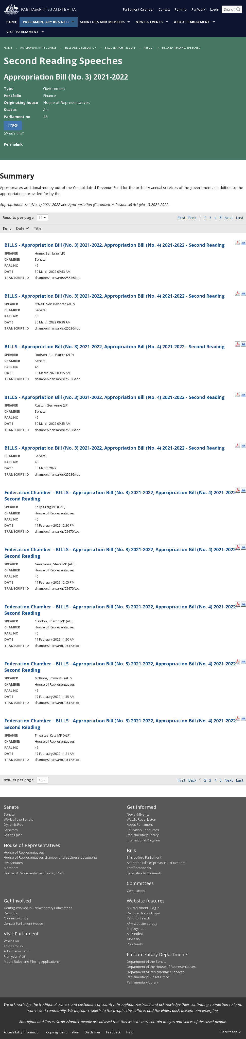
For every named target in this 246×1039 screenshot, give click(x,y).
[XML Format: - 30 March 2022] (243, 445)
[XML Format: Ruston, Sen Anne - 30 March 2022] (243, 394)
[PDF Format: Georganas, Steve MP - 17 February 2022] (237, 546)
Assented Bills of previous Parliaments (156, 862)
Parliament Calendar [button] (138, 9)
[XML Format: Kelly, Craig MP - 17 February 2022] (243, 489)
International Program (143, 840)
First (181, 217)
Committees (136, 890)
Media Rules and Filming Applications (32, 961)
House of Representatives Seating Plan (33, 873)
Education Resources (143, 830)
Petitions (10, 913)
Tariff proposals (139, 867)
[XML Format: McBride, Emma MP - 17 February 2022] (243, 661)
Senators (11, 830)
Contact (164, 9)
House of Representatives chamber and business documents (51, 857)
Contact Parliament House (23, 923)
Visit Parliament (22, 32)
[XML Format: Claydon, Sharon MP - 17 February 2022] (243, 604)
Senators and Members (102, 22)
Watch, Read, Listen (141, 819)
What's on (11, 941)
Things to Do (13, 946)
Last (239, 217)
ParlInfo (181, 9)
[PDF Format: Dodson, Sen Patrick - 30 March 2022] (237, 343)
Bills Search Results (120, 47)
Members (11, 867)
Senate (9, 814)
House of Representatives (24, 852)
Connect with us (16, 918)
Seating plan (13, 835)
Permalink (13, 144)
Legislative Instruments (144, 873)
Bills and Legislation (80, 47)
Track (12, 125)
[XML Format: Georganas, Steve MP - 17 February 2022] (243, 546)
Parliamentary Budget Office (148, 977)
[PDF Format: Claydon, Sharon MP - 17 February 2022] (237, 604)
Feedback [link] (113, 1032)
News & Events (149, 22)
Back (192, 217)
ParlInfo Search (138, 918)
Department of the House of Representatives (161, 966)
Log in (214, 9)
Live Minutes (13, 862)
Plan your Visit (14, 956)
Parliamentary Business (46, 22)
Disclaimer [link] (92, 1032)
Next (228, 217)
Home (11, 22)
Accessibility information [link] (22, 1032)
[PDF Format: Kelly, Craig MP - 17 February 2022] (237, 489)
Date (22, 228)
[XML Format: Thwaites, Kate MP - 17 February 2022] (243, 718)
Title (38, 228)
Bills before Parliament (144, 857)
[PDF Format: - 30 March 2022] (237, 445)
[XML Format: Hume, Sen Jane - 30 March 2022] (243, 242)
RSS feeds (135, 944)
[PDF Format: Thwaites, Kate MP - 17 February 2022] (237, 718)
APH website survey (142, 923)
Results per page (18, 217)
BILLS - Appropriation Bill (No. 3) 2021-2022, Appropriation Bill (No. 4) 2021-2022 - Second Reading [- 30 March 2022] (114, 448)
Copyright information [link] (62, 1032)
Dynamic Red (13, 824)
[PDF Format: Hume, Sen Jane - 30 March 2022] (237, 242)
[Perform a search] (238, 9)
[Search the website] (232, 9)
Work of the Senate (18, 819)
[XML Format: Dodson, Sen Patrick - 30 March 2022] (243, 343)
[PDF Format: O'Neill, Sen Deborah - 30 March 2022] (237, 293)
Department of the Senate (147, 961)
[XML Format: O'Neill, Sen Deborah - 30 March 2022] (243, 293)
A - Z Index (135, 933)
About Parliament (192, 22)
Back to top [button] (231, 1032)
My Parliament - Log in (143, 908)
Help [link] (129, 1032)
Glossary (133, 939)
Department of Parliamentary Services (155, 972)
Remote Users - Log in (143, 913)
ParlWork (198, 9)
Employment (136, 928)
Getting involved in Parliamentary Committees (38, 908)
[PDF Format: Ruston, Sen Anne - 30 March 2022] (237, 394)
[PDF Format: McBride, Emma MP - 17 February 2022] (237, 661)
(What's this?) (14, 133)
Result (149, 47)
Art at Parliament (16, 951)
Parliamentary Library (143, 835)
